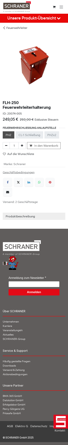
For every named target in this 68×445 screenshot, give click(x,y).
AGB (10, 426)
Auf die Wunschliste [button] (18, 154)
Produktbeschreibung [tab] (20, 216)
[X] (18, 182)
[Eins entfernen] (6, 145)
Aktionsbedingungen (15, 374)
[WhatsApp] (39, 182)
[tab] (34, 18)
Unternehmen (11, 321)
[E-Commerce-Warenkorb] (54, 6)
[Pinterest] (50, 182)
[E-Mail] (7, 192)
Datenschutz (38, 426)
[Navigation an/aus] (61, 7)
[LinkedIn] (28, 182)
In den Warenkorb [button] (43, 145)
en (12, 330)
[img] (59, 421)
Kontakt (60, 430)
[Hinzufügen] (22, 145)
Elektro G (21, 426)
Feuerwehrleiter (15, 28)
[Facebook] (7, 182)
